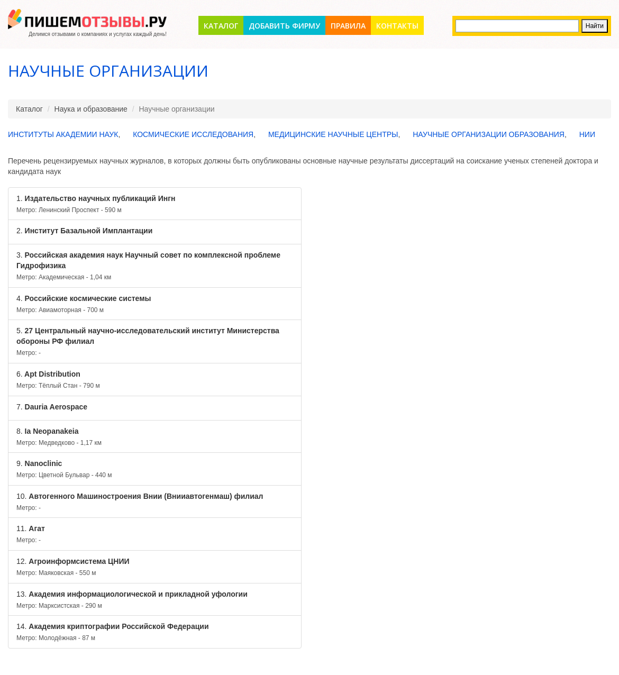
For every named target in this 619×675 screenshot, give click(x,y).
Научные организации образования (489, 134)
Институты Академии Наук (63, 134)
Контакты (397, 26)
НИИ (587, 134)
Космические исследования (193, 134)
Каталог (221, 26)
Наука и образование (91, 109)
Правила (348, 26)
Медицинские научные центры (333, 134)
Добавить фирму (284, 26)
